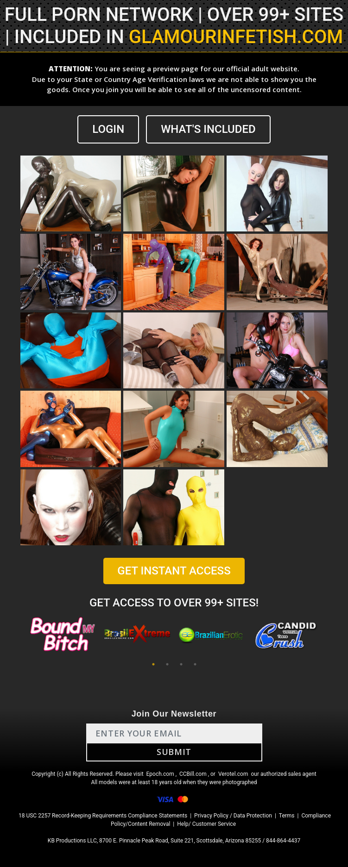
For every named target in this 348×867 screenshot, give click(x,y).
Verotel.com (233, 774)
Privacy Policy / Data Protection (233, 815)
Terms (287, 815)
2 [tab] (167, 664)
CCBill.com (193, 774)
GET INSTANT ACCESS (173, 570)
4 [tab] (195, 664)
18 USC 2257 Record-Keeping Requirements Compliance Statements (103, 815)
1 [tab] (153, 664)
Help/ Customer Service (206, 824)
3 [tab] (181, 664)
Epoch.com (160, 774)
